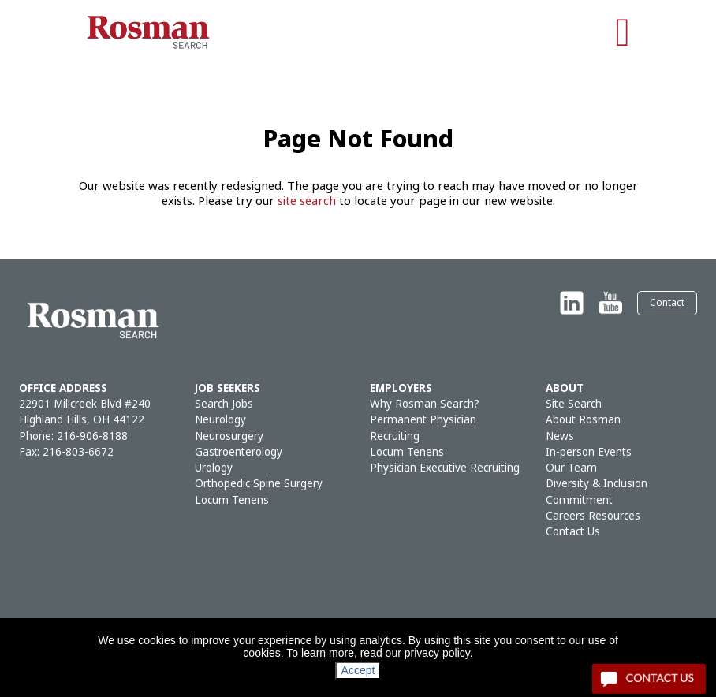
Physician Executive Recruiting (445, 467)
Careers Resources (593, 516)
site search (307, 201)
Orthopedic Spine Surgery (259, 483)
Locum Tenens (232, 500)
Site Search (574, 404)
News (560, 436)
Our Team (571, 467)
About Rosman (583, 419)
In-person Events (589, 452)
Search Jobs (224, 404)
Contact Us (573, 531)
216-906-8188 (92, 436)
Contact (667, 303)
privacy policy (437, 653)
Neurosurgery (229, 436)
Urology (214, 467)
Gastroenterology (238, 452)
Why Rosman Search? (424, 404)
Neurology (220, 419)
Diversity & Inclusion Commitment (596, 491)
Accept (358, 670)
